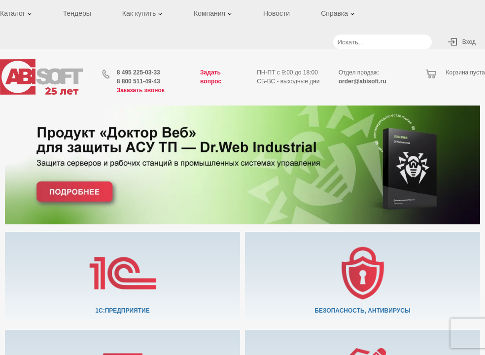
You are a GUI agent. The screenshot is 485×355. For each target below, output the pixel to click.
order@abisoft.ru (362, 81)
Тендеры (77, 13)
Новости (276, 13)
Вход (469, 41)
